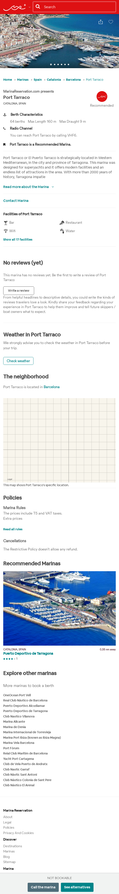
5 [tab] (65, 64)
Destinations (12, 846)
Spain (38, 80)
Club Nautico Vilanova (19, 716)
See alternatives (77, 887)
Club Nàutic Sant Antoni (20, 775)
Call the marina (43, 887)
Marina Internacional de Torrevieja (27, 732)
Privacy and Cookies (18, 833)
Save (112, 24)
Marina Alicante (14, 722)
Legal (7, 822)
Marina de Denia (14, 727)
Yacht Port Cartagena (18, 759)
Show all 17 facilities (17, 239)
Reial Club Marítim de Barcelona (25, 753)
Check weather (18, 361)
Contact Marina (16, 200)
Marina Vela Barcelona (18, 743)
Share (101, 24)
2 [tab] (54, 64)
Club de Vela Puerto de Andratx (25, 764)
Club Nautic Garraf (16, 769)
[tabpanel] (59, 41)
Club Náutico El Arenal (18, 785)
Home (7, 80)
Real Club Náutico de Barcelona (25, 700)
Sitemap (9, 862)
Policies (8, 827)
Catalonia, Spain (14, 103)
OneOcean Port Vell (17, 695)
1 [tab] (51, 64)
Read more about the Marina (26, 187)
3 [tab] (58, 64)
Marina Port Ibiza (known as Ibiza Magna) (32, 738)
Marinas (23, 80)
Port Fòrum (11, 748)
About (8, 817)
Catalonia (54, 80)
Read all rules (12, 529)
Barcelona (73, 80)
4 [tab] (61, 64)
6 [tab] (68, 64)
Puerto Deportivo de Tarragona (25, 711)
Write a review (18, 291)
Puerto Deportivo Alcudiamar (24, 706)
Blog (6, 857)
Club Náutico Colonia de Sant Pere (27, 780)
